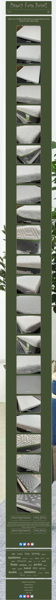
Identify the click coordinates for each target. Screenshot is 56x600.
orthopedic (40, 573)
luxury (24, 558)
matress (22, 575)
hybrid (27, 568)
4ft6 (35, 568)
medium (23, 565)
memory (30, 572)
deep (47, 558)
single (20, 553)
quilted (20, 569)
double (12, 572)
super (14, 569)
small (44, 561)
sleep (47, 573)
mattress (14, 557)
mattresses (35, 575)
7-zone (31, 558)
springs (20, 573)
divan (13, 561)
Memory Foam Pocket (28, 582)
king (27, 553)
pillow (45, 565)
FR (30, 593)
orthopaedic (22, 561)
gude (30, 561)
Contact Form (28, 585)
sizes (35, 561)
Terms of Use (29, 590)
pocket (38, 564)
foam (14, 564)
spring (42, 568)
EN (27, 593)
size (13, 554)
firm (42, 558)
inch (30, 565)
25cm (37, 558)
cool (38, 561)
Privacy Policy (28, 587)
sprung (35, 553)
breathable (29, 575)
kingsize (43, 554)
